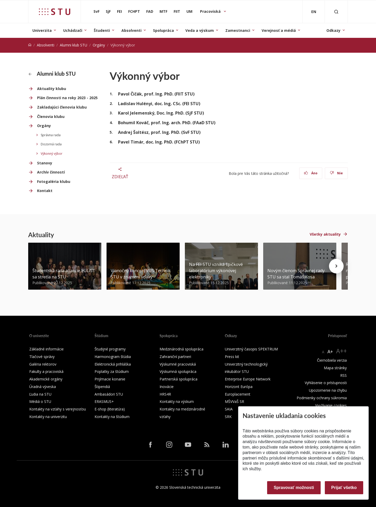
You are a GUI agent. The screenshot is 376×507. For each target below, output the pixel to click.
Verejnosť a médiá (279, 30)
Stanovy (44, 162)
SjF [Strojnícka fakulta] (108, 11)
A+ (330, 351)
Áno (311, 173)
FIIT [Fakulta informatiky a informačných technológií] (177, 11)
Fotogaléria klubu (53, 181)
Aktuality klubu (51, 88)
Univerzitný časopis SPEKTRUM (251, 349)
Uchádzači (72, 30)
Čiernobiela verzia (332, 360)
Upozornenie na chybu (328, 390)
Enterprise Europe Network (248, 379)
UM (189, 11)
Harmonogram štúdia (113, 356)
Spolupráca (163, 30)
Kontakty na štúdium (112, 416)
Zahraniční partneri (175, 356)
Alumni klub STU (73, 45)
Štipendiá (102, 386)
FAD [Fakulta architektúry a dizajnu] (149, 11)
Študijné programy (110, 349)
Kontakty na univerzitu (48, 416)
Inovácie (167, 386)
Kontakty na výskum (177, 401)
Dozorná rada (51, 144)
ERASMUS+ (104, 401)
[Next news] (336, 266)
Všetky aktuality (325, 234)
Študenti (102, 30)
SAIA (229, 409)
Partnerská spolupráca (178, 379)
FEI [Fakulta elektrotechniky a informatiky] (119, 11)
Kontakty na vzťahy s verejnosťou (57, 409)
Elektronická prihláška (113, 364)
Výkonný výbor (51, 153)
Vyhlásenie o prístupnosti (326, 382)
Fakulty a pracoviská (46, 371)
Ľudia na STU (40, 394)
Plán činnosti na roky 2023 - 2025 (67, 97)
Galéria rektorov (42, 364)
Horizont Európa (238, 386)
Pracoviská (211, 11)
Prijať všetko (344, 487)
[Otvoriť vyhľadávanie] (336, 11)
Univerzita (42, 30)
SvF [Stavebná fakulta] (96, 11)
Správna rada (51, 135)
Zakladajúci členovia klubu (62, 107)
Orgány (99, 45)
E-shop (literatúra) (110, 409)
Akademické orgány (45, 379)
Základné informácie (46, 349)
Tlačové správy (42, 356)
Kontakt (44, 190)
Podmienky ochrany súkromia (322, 397)
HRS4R (165, 394)
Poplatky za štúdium (112, 371)
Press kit (232, 356)
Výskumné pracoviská (178, 364)
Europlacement (237, 394)
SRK (228, 416)
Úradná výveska (42, 386)
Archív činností (51, 172)
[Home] (29, 45)
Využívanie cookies (331, 405)
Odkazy (333, 30)
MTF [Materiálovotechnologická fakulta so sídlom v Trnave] (163, 11)
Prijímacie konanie (110, 379)
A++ (341, 351)
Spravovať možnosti (294, 487)
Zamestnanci (237, 30)
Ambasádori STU (109, 394)
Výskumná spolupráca (178, 371)
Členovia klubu (50, 116)
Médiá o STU (40, 401)
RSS (343, 375)
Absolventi (131, 30)
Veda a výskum (199, 30)
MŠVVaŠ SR (234, 401)
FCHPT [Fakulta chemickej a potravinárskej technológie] (134, 11)
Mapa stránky (335, 367)
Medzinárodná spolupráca (181, 349)
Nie (336, 173)
